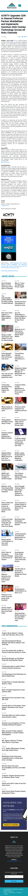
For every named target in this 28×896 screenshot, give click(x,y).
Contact (6, 894)
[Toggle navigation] (19, 5)
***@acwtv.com (5, 205)
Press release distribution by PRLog (9, 270)
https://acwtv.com (5, 162)
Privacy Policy (12, 892)
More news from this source (12, 267)
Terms (5, 892)
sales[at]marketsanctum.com (14, 861)
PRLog (15, 40)
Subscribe (14, 881)
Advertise (19, 892)
